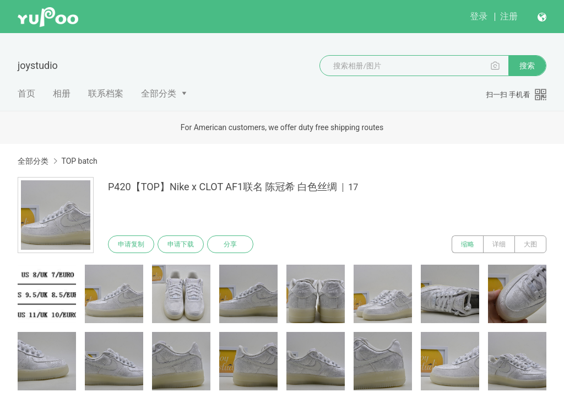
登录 (478, 16)
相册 (61, 93)
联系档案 (105, 93)
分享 (230, 244)
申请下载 (180, 244)
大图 (530, 244)
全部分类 (158, 93)
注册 (509, 16)
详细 (499, 244)
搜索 (527, 65)
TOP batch (79, 161)
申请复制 (131, 244)
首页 (26, 93)
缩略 (467, 244)
